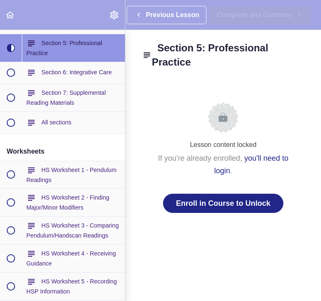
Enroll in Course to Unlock (223, 203)
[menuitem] (114, 15)
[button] (10, 15)
